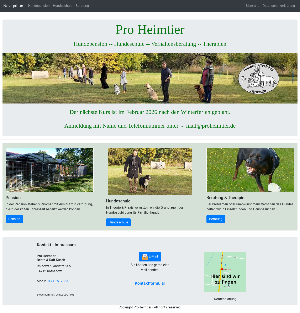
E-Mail (150, 256)
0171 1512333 (57, 281)
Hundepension (39, 6)
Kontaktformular (150, 283)
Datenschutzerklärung (279, 6)
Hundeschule (62, 6)
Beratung (82, 6)
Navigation (13, 5)
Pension (14, 219)
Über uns (252, 6)
